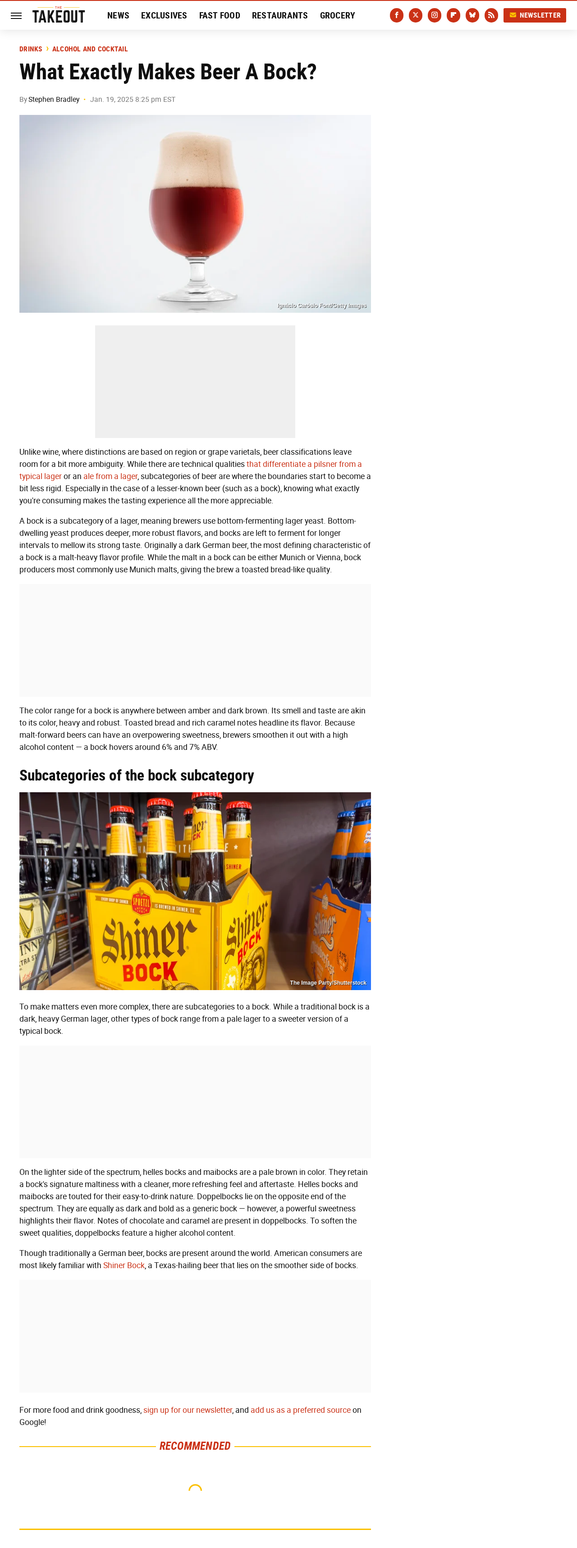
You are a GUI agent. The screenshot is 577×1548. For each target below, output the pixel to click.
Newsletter (535, 15)
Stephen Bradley (53, 99)
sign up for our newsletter (187, 1410)
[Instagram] (434, 15)
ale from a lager (110, 476)
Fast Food (219, 15)
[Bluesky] (472, 15)
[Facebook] (396, 15)
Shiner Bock (124, 1265)
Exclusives (164, 15)
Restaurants (280, 15)
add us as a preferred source (301, 1410)
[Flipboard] (453, 15)
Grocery (338, 15)
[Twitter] (415, 15)
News (118, 15)
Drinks (30, 49)
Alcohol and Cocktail (90, 49)
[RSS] (491, 15)
